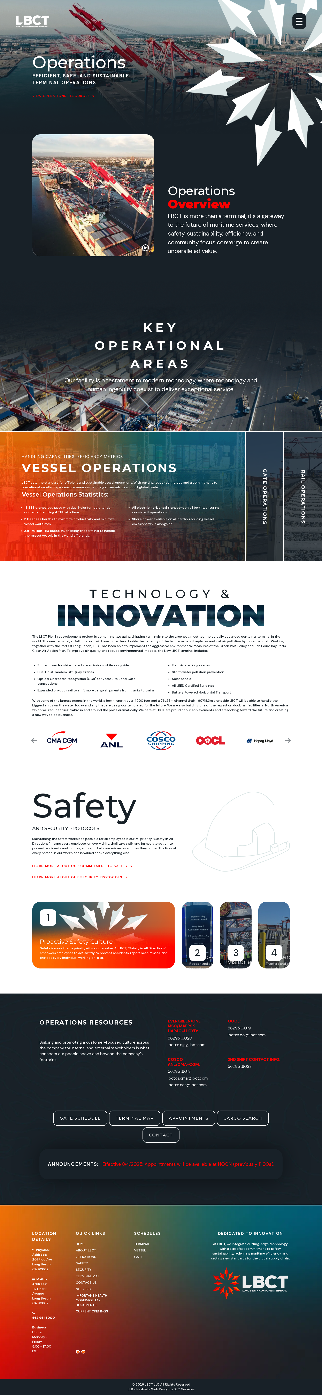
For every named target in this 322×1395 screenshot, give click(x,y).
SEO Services (184, 1389)
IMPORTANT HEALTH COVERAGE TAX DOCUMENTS (91, 1300)
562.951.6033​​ (240, 1066)
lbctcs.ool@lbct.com (247, 1034)
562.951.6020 (180, 1038)
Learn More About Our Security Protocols (79, 877)
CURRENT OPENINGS (92, 1311)
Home (80, 1244)
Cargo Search (242, 1118)
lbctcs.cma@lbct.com (188, 1078)
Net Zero (83, 1289)
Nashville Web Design (153, 1389)
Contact (161, 1135)
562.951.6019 (239, 1028)
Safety (82, 1263)
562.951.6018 (179, 1071)
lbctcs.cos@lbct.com (187, 1084)
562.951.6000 (43, 1318)
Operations (86, 1257)
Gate (138, 1257)
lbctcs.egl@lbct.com (186, 1044)
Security (83, 1269)
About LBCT (86, 1250)
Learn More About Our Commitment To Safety (82, 866)
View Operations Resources (63, 96)
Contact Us (86, 1282)
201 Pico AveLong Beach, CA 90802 (42, 1264)
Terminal (142, 1244)
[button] (33, 740)
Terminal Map (135, 1118)
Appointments (189, 1118)
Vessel (140, 1250)
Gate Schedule (80, 1118)
